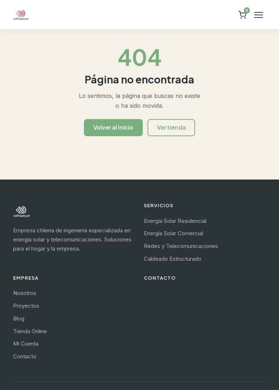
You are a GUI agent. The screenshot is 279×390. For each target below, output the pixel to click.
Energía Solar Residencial (175, 220)
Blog (18, 318)
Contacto (24, 356)
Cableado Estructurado (172, 258)
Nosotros (24, 292)
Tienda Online (30, 331)
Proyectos (26, 305)
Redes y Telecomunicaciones (181, 246)
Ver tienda (171, 127)
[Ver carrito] (242, 15)
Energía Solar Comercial (173, 233)
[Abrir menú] (258, 15)
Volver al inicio (113, 127)
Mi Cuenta (26, 343)
